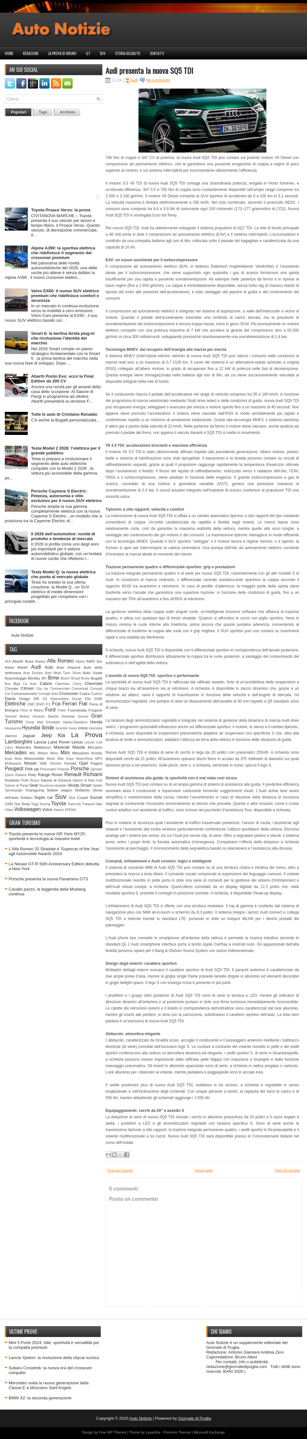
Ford (50, 709)
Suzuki (96, 797)
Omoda (70, 763)
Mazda (78, 747)
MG (32, 753)
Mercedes (16, 752)
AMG (90, 661)
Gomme (68, 716)
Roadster (12, 780)
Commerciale (60, 688)
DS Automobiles (56, 699)
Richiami (92, 774)
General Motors (17, 716)
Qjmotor (96, 769)
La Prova (86, 734)
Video (9, 810)
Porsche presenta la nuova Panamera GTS (48, 879)
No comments (158, 80)
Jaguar (28, 735)
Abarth (17, 661)
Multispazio (13, 763)
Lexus (77, 742)
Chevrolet (93, 683)
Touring (44, 804)
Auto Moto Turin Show (63, 673)
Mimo (54, 753)
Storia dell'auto (127, 53)
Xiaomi (58, 810)
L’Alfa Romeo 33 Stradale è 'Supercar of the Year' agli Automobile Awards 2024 (54, 851)
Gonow (83, 716)
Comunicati (80, 688)
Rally (32, 775)
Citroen (27, 688)
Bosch (65, 678)
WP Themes (116, 1432)
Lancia (40, 742)
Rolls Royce (30, 780)
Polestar (64, 769)
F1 (48, 704)
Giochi (53, 716)
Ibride (48, 727)
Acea (29, 661)
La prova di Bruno (62, 53)
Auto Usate (92, 673)
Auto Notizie (22, 635)
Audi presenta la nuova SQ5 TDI (149, 70)
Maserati (62, 747)
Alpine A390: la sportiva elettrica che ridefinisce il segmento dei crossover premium (63, 253)
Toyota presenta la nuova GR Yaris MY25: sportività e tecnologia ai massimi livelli (47, 836)
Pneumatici (48, 769)
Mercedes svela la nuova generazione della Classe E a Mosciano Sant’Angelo (49, 1385)
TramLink (74, 804)
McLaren (95, 747)
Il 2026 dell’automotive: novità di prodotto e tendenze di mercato (63, 536)
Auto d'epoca (69, 667)
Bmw (53, 677)
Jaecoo (11, 736)
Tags (43, 112)
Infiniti (83, 728)
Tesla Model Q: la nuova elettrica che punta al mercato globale (63, 574)
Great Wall (34, 722)
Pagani (96, 763)
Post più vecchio (287, 1170)
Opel (83, 763)
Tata (17, 804)
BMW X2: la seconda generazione (40, 1398)
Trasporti (88, 804)
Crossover (68, 693)
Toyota (58, 803)
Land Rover (59, 742)
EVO (40, 704)
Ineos (73, 728)
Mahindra (23, 747)
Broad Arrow (80, 678)
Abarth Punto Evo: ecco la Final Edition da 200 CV (62, 378)
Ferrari (69, 703)
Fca (56, 703)
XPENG (70, 810)
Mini (65, 752)
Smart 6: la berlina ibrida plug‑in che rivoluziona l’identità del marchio (63, 338)
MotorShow (84, 758)
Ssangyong (34, 790)
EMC (31, 704)
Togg (34, 804)
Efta (88, 699)
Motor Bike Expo (60, 758)
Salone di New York (87, 780)
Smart (85, 785)
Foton (62, 710)
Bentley (34, 678)
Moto (18, 758)
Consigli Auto (48, 694)
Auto (49, 667)
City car (42, 688)
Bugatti (96, 678)
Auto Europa (33, 673)
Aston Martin (16, 667)
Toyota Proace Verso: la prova (60, 210)
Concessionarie (24, 693)
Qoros (9, 775)
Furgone (95, 710)
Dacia (10, 698)
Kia (61, 735)
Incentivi (62, 728)
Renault (73, 774)
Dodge (24, 698)
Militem (42, 753)
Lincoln (89, 742)
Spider (97, 785)
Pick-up (32, 769)
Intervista (95, 728)
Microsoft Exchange (209, 1432)
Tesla (25, 804)
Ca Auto (30, 684)
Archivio (67, 112)
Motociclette (34, 758)
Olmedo (55, 763)
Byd (16, 683)
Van (99, 804)
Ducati (76, 699)
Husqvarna (13, 728)
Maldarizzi (42, 747)
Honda (96, 722)
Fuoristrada (77, 710)
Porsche (80, 768)
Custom (96, 694)
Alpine (80, 661)
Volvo (47, 809)
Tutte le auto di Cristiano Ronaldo (64, 414)
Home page (204, 1170)
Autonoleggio (16, 678)
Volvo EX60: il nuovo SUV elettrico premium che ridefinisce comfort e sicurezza (65, 295)
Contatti (157, 53)
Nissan (30, 763)
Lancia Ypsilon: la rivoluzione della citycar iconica (54, 1357)
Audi (36, 667)
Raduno (21, 775)
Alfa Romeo (60, 661)
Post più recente (120, 1170)
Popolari (18, 112)
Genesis (39, 716)
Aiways (40, 661)
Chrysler (12, 688)
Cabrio (46, 683)
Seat (33, 785)
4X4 (8, 661)
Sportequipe (14, 790)
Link (99, 742)
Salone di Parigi (16, 785)
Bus (8, 684)
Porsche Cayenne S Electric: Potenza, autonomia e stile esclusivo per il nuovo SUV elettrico (66, 496)
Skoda (73, 785)
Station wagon (59, 790)
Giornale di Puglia (194, 1418)
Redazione (31, 53)
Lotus (9, 747)
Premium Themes (177, 1432)
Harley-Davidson (75, 722)
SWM (9, 804)
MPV (99, 758)
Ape (100, 661)
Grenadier (52, 722)
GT (88, 53)
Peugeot (14, 768)
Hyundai (31, 727)
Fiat (83, 703)
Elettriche (15, 703)
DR (36, 698)
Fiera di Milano (31, 710)
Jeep (46, 735)
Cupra (84, 693)
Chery (77, 684)
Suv (103, 53)
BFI (44, 678)
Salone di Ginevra (56, 780)
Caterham (62, 684)
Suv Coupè (78, 797)
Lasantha (153, 1432)
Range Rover (50, 774)
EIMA (98, 699)
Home (9, 53)
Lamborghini (18, 741)
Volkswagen (27, 809)
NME (43, 763)
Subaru (26, 797)
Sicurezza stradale (53, 785)
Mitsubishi (80, 753)
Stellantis (82, 790)
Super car (43, 797)
